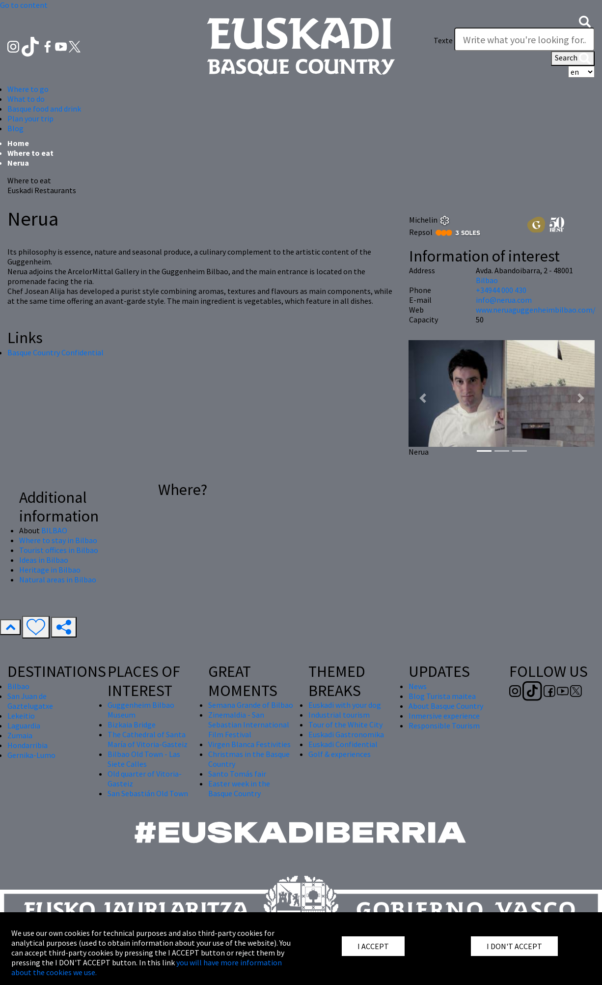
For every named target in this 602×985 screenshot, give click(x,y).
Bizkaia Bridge (132, 724)
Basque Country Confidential (55, 352)
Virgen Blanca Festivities (249, 744)
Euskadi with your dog (344, 705)
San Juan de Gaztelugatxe (30, 701)
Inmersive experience (444, 716)
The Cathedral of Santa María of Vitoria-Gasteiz (148, 739)
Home (18, 143)
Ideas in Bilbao (43, 560)
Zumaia (19, 735)
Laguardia (23, 725)
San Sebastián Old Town (148, 793)
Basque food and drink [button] (44, 109)
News (418, 686)
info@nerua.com (504, 300)
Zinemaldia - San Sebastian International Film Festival (248, 724)
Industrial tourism (339, 715)
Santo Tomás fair (237, 774)
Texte (443, 40)
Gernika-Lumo (31, 755)
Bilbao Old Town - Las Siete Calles (144, 759)
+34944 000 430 (501, 290)
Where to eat (30, 153)
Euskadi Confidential (343, 744)
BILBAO (54, 530)
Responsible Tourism (444, 725)
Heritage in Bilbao (50, 570)
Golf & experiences (339, 754)
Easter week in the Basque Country (239, 788)
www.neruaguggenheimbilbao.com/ (536, 310)
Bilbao (487, 280)
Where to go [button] (28, 89)
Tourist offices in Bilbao (58, 550)
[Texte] (524, 39)
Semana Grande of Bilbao (250, 705)
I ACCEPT (373, 946)
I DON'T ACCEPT (514, 946)
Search (573, 58)
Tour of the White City (345, 724)
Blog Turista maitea (442, 696)
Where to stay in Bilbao (58, 540)
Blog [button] (15, 128)
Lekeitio (21, 716)
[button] (585, 21)
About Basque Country (446, 706)
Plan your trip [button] (30, 118)
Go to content (24, 5)
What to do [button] (26, 99)
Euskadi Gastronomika (346, 734)
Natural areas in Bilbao (57, 579)
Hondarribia (27, 745)
